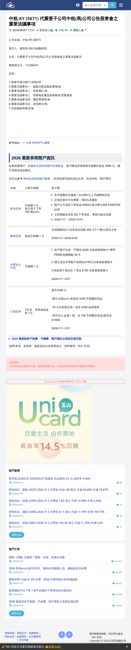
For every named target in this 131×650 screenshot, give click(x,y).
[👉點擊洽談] (53, 646)
